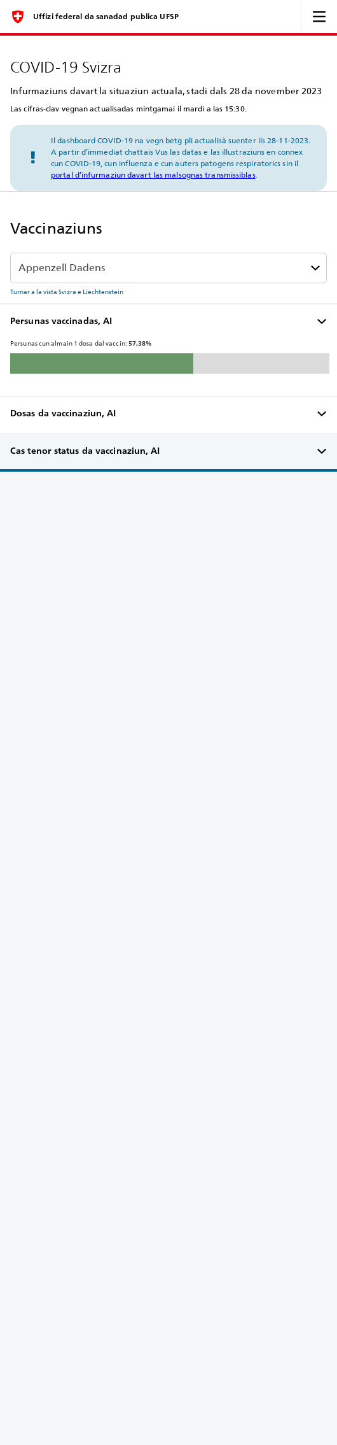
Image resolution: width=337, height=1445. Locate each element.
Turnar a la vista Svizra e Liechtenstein (66, 291)
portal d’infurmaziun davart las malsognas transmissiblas (153, 175)
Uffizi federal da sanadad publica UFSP (106, 16)
